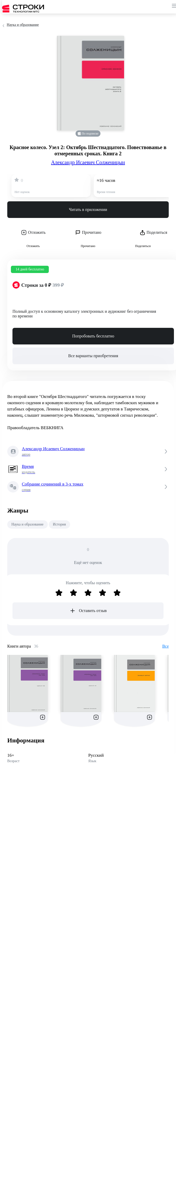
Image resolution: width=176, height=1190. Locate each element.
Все (165, 646)
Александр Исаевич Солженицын (88, 162)
